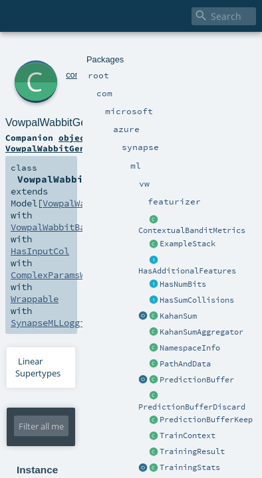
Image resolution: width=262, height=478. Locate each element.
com (56, 51)
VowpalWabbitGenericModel (134, 66)
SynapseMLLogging (48, 168)
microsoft (83, 51)
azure (113, 51)
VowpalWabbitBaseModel (59, 144)
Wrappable (157, 156)
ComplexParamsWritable (59, 156)
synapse (143, 51)
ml (165, 51)
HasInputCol (162, 144)
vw (177, 51)
